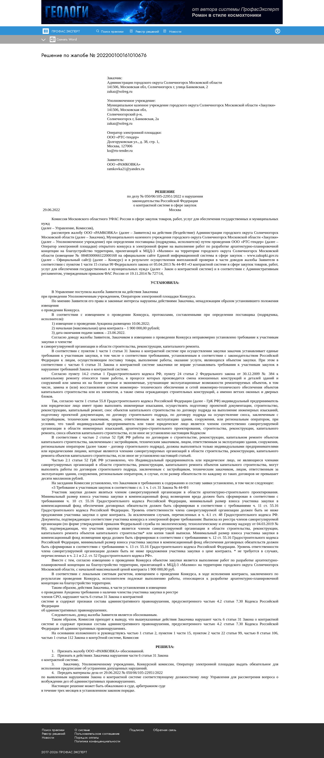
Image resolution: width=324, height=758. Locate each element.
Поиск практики (112, 31)
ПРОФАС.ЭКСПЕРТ (66, 31)
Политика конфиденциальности (97, 741)
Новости (175, 31)
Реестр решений (147, 31)
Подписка (137, 730)
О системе (82, 730)
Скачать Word (67, 39)
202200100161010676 (122, 55)
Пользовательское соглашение (97, 733)
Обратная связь (164, 730)
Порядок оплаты (87, 737)
